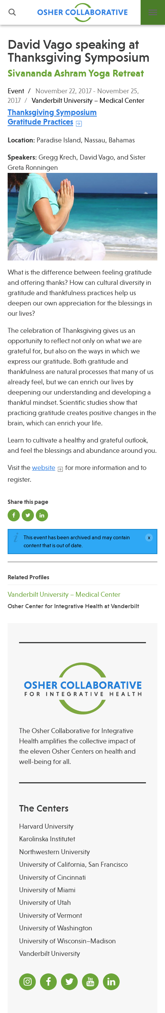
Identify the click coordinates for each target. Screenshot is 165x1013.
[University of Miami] (82, 890)
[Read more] (82, 216)
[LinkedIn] (111, 981)
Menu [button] (153, 12)
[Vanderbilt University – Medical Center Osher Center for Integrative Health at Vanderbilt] (82, 600)
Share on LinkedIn (42, 515)
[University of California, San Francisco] (82, 864)
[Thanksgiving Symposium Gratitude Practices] (52, 117)
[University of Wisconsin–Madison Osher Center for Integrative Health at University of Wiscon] (82, 941)
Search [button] (12, 12)
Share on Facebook (14, 515)
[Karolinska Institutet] (82, 839)
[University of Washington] (82, 928)
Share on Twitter (28, 515)
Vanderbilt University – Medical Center (88, 100)
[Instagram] (27, 981)
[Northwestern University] (82, 852)
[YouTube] (90, 981)
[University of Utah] (82, 902)
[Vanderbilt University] (82, 953)
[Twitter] (69, 981)
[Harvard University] (82, 826)
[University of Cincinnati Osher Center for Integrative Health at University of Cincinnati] (82, 877)
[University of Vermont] (82, 915)
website (43, 467)
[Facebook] (48, 981)
